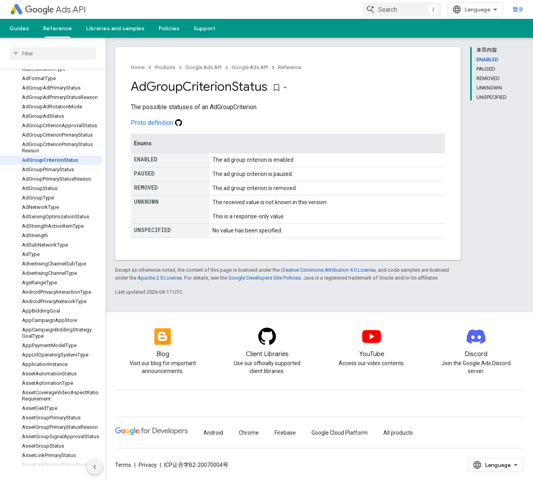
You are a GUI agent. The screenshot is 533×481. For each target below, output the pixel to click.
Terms (123, 465)
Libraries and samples (115, 28)
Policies (169, 28)
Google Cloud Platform (339, 433)
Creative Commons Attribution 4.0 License (328, 270)
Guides (19, 28)
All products (398, 433)
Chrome (249, 433)
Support (204, 28)
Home (138, 67)
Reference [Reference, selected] (57, 28)
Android (213, 433)
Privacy (148, 465)
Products (165, 67)
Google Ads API (203, 67)
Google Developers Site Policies (264, 278)
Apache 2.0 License (159, 278)
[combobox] (402, 9)
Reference (289, 67)
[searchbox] (52, 53)
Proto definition (156, 122)
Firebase (285, 433)
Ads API (55, 9)
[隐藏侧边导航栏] (95, 467)
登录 (518, 9)
